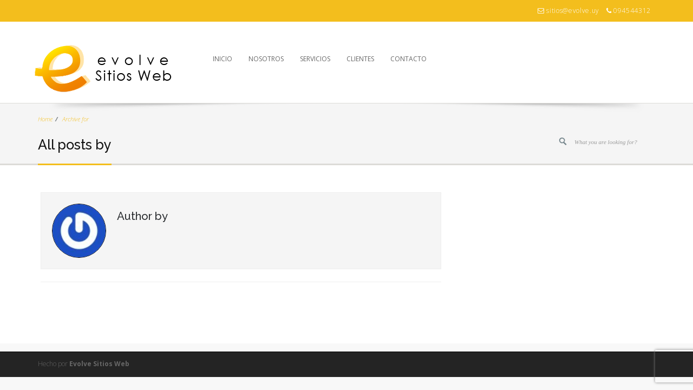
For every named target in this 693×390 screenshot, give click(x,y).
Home (45, 119)
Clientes (360, 58)
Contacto (408, 58)
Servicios (315, 58)
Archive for (75, 119)
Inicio (222, 58)
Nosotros (266, 58)
